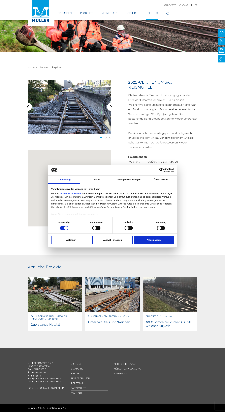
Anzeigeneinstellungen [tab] (128, 179)
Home (31, 67)
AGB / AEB (76, 393)
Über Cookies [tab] (161, 179)
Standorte (169, 5)
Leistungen (64, 13)
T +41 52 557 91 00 (37, 372)
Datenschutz (78, 388)
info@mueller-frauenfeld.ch (44, 378)
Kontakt (183, 5)
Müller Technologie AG (127, 368)
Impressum (77, 383)
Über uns (152, 13)
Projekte (56, 67)
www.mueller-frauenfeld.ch (44, 381)
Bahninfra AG (121, 373)
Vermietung (109, 13)
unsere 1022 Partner (71, 193)
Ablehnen (71, 240)
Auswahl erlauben (112, 240)
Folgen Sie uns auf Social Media (46, 388)
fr (196, 5)
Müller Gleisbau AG (125, 364)
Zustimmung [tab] (64, 179)
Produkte (86, 13)
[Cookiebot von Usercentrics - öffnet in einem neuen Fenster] (161, 170)
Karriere (131, 13)
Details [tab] (96, 179)
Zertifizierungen (80, 378)
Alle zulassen (154, 240)
